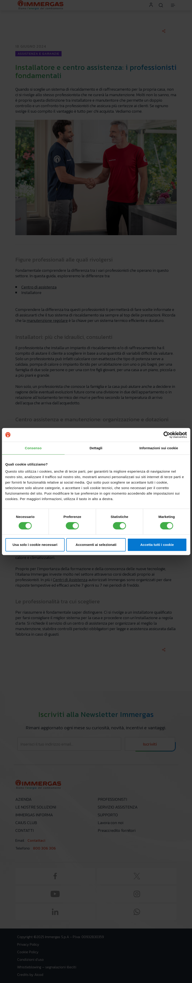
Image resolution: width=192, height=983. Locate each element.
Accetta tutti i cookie (157, 545)
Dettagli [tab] (96, 448)
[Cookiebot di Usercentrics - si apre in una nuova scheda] (167, 434)
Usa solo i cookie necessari (35, 545)
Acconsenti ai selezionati (96, 545)
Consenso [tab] (33, 448)
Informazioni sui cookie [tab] (158, 448)
